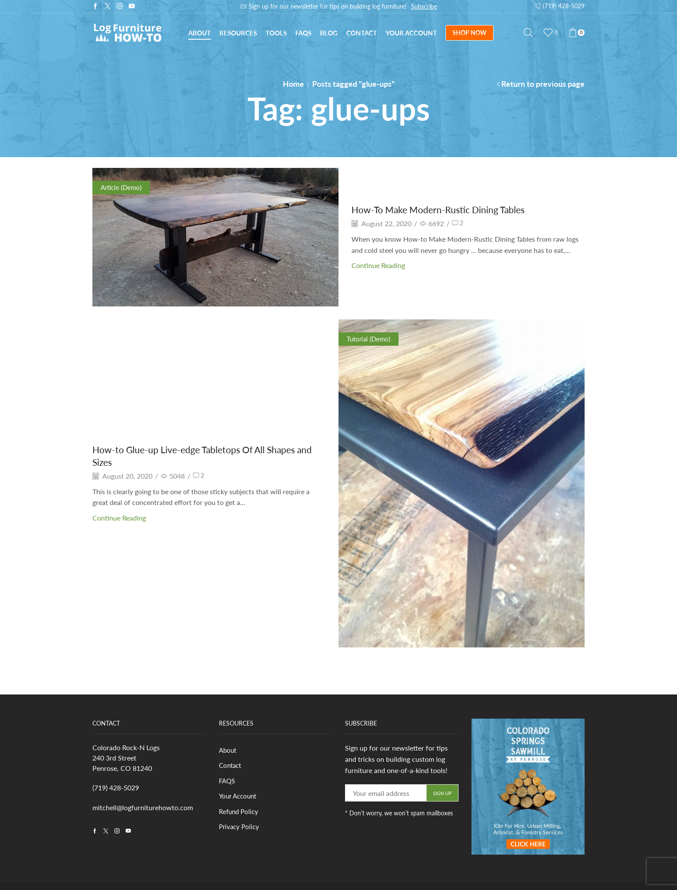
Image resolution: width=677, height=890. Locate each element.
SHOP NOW (469, 32)
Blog (329, 33)
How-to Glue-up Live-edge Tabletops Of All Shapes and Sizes (207, 455)
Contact (361, 33)
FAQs (303, 33)
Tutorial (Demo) (370, 339)
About (199, 33)
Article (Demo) (122, 187)
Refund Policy (240, 813)
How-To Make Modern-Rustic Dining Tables (449, 209)
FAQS (228, 782)
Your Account (411, 33)
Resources (238, 33)
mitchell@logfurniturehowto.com (142, 807)
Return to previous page (543, 83)
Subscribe (424, 6)
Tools (276, 33)
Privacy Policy (240, 829)
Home (293, 83)
